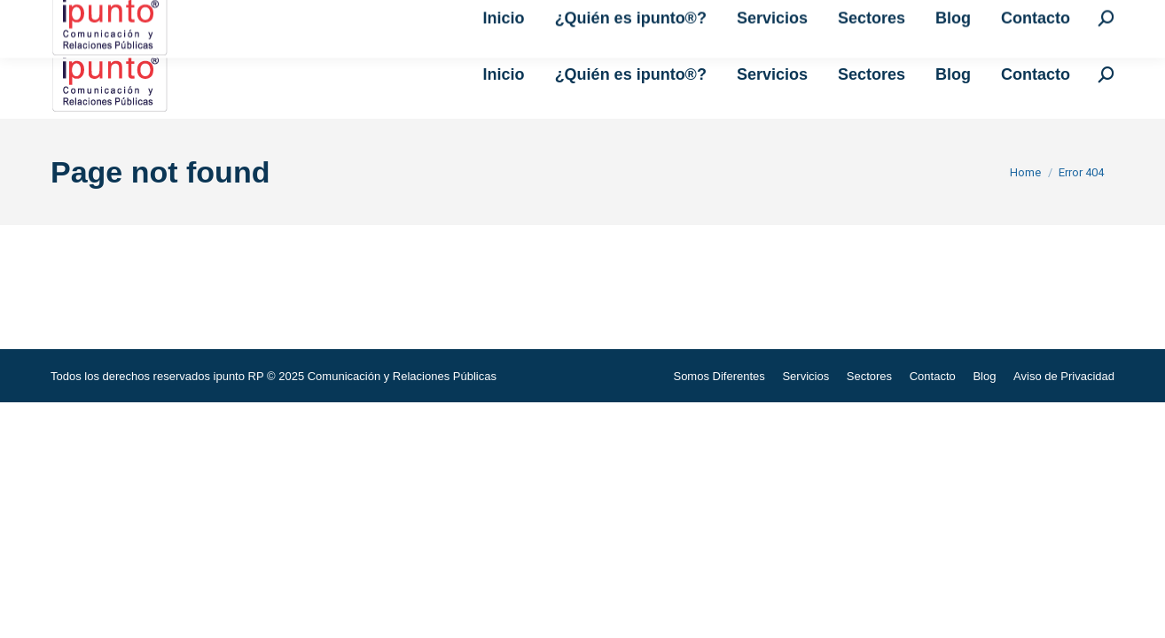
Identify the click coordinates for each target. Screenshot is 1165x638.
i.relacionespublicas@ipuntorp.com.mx (279, 15)
